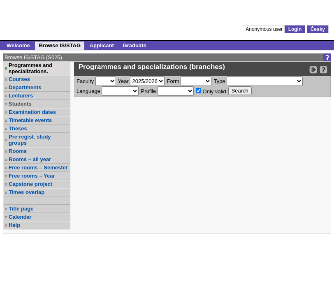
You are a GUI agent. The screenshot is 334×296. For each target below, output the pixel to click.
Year (123, 81)
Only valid (211, 91)
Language (88, 91)
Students (20, 104)
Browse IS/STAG (60, 45)
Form (173, 81)
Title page (21, 209)
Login (295, 29)
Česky (318, 29)
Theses (18, 128)
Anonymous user (265, 29)
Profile (148, 91)
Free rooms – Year (32, 176)
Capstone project (30, 184)
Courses (19, 79)
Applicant (102, 45)
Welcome (18, 45)
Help (14, 225)
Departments (25, 87)
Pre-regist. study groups (30, 140)
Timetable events (30, 120)
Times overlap (26, 192)
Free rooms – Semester (38, 167)
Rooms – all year (30, 159)
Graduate (134, 45)
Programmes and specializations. (30, 68)
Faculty (85, 81)
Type (219, 81)
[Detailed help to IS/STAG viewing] (323, 69)
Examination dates (32, 112)
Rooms (18, 151)
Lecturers (21, 95)
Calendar (20, 217)
